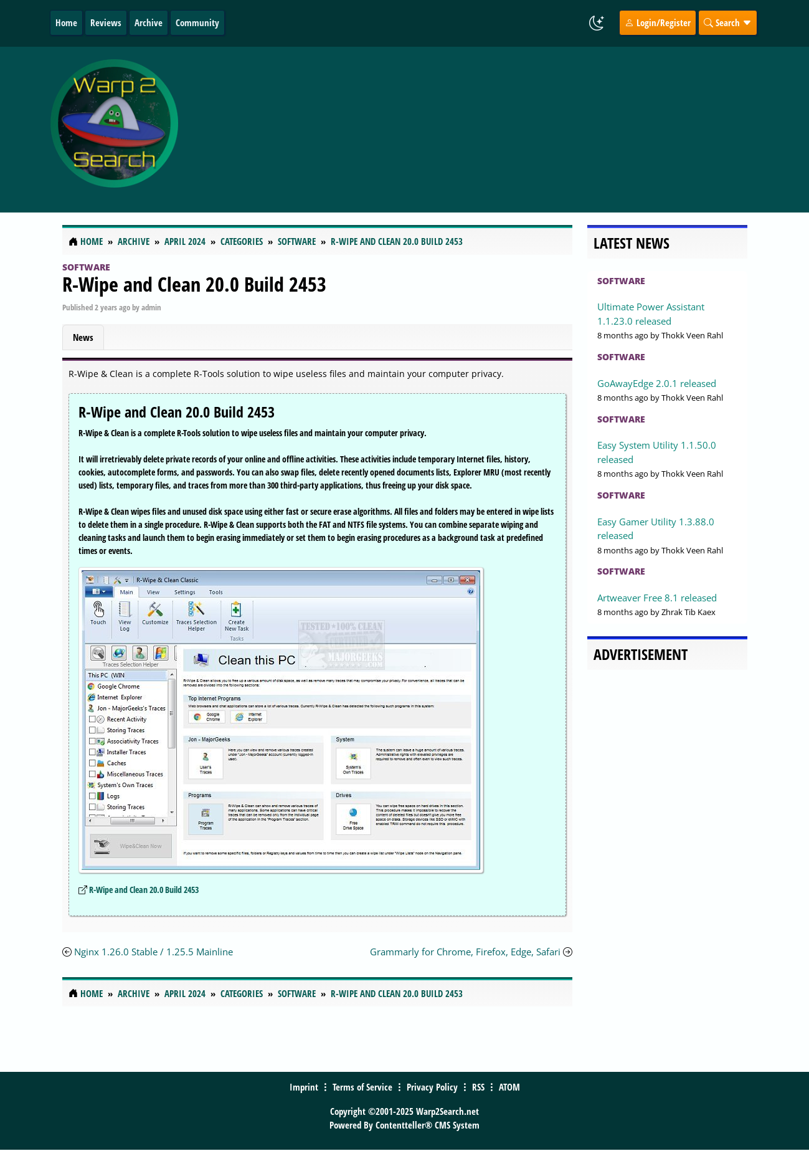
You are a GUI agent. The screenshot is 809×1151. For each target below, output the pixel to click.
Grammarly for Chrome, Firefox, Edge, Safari (465, 951)
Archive (149, 22)
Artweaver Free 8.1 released (657, 597)
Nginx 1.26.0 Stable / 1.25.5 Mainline (153, 951)
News (83, 337)
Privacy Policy (432, 1087)
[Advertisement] (486, 130)
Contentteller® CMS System (428, 1125)
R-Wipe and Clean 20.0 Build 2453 (194, 283)
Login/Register (658, 22)
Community (197, 22)
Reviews (105, 22)
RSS (478, 1087)
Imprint (304, 1087)
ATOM (509, 1087)
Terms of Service (362, 1087)
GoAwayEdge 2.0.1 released (656, 383)
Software (86, 267)
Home (66, 22)
